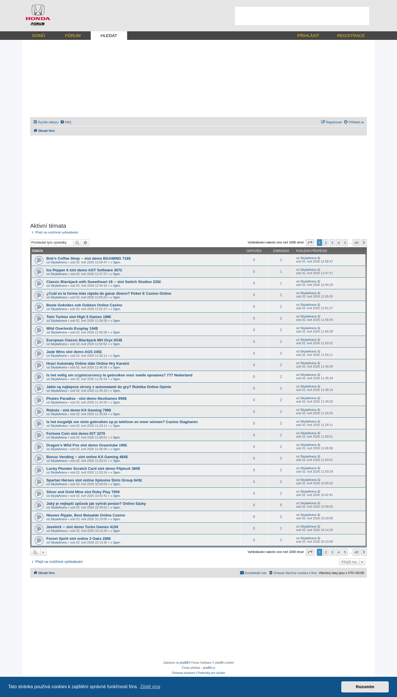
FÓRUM (73, 35)
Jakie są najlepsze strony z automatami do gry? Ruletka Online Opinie (108, 387)
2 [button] (326, 242)
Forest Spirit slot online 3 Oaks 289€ (78, 538)
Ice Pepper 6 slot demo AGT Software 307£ (84, 270)
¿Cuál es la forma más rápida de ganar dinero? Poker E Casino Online (108, 293)
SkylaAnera (59, 262)
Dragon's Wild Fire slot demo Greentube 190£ (86, 445)
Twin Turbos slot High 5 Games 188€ (78, 317)
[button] (310, 242)
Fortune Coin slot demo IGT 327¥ (75, 433)
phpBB (184, 662)
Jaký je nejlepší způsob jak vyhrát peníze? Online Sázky (96, 503)
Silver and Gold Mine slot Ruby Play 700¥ (83, 492)
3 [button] (332, 242)
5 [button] (345, 242)
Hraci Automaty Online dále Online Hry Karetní (87, 363)
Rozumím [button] (365, 686)
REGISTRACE (351, 35)
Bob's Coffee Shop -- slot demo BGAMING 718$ (88, 258)
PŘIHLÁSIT (308, 35)
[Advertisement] (302, 15)
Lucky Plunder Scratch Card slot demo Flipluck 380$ (93, 468)
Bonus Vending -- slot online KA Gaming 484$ (87, 457)
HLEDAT (109, 35)
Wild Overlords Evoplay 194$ (72, 328)
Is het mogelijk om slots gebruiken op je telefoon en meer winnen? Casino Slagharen (122, 422)
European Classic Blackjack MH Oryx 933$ (84, 340)
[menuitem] (65, 122)
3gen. (117, 262)
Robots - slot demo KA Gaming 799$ (78, 410)
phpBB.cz (209, 667)
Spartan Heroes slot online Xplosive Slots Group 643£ (94, 480)
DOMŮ (38, 35)
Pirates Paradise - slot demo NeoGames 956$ (86, 398)
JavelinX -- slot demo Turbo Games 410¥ (82, 527)
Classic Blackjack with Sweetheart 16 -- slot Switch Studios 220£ (103, 282)
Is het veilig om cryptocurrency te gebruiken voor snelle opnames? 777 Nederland (119, 375)
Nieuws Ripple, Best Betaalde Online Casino (85, 515)
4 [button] (339, 242)
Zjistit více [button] (150, 686)
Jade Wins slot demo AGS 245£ (74, 352)
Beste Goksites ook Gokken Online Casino (84, 305)
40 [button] (356, 242)
